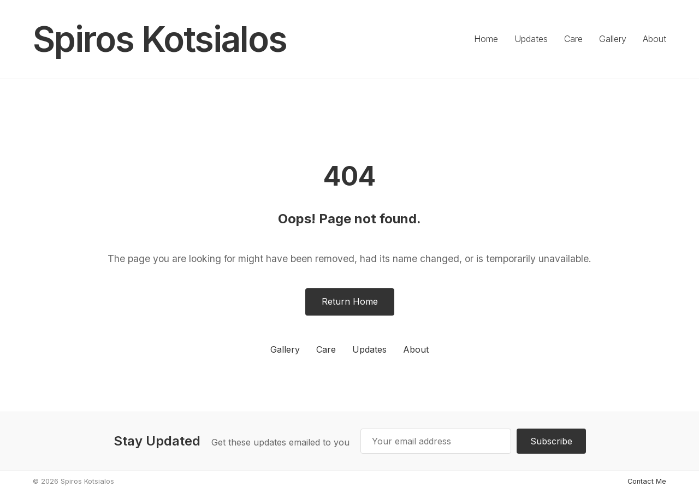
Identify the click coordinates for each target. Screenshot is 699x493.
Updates (531, 38)
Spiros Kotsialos (160, 39)
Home (486, 38)
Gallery (612, 38)
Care (573, 38)
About (654, 38)
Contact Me (646, 481)
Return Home (350, 301)
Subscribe (551, 441)
